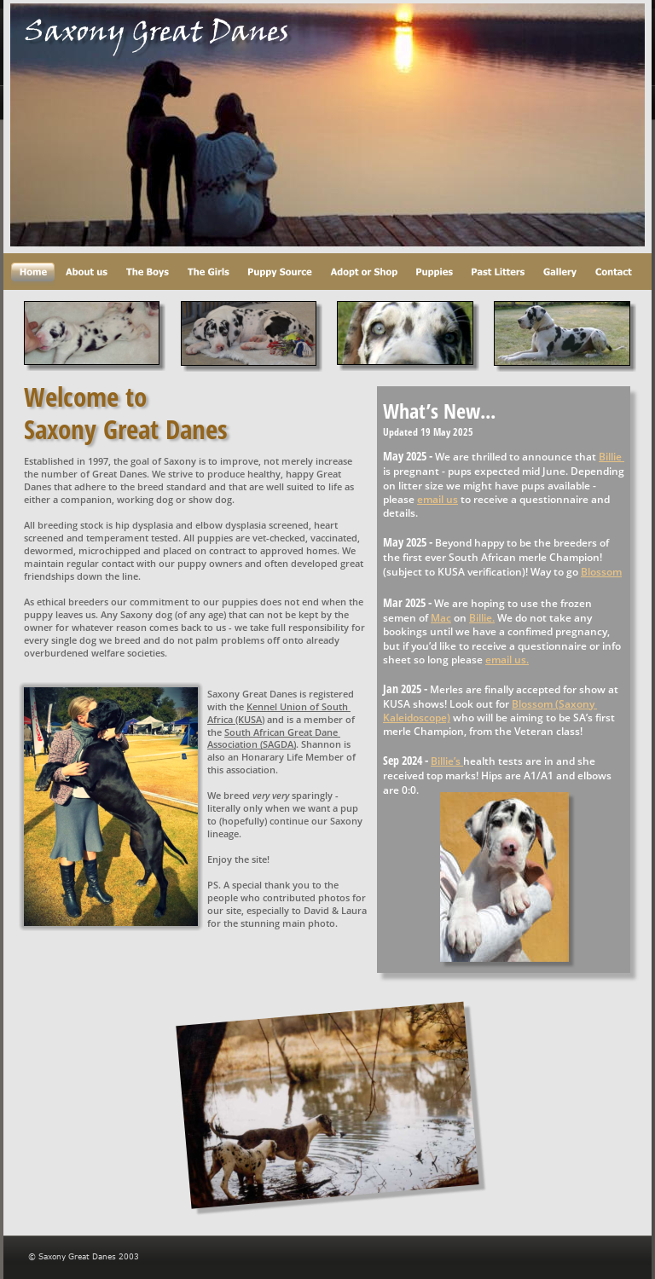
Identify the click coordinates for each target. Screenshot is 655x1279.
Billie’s (447, 761)
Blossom (601, 571)
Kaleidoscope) (416, 717)
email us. (507, 659)
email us (437, 499)
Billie (611, 456)
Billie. (482, 618)
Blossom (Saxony (554, 704)
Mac (441, 618)
